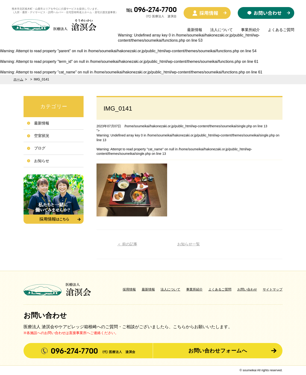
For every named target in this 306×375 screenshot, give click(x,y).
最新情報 (194, 30)
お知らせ (41, 161)
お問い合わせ (247, 289)
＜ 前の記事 (127, 244)
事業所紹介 (250, 30)
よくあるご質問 (281, 30)
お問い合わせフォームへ (217, 351)
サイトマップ (272, 289)
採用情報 (129, 289)
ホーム (18, 79)
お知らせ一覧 (188, 244)
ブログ (39, 148)
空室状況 (41, 136)
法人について (221, 30)
